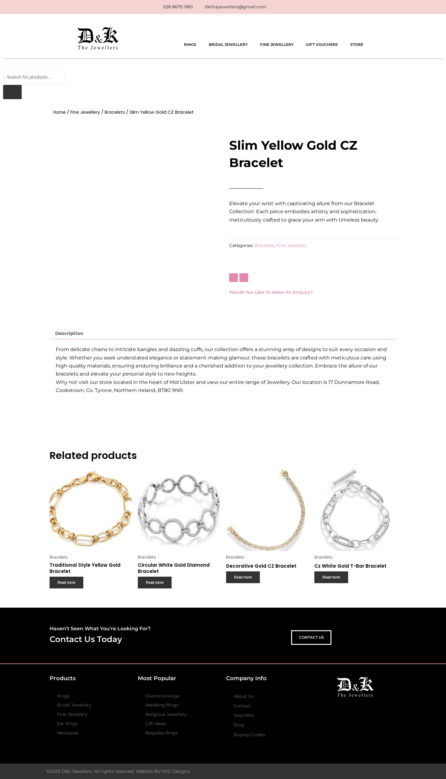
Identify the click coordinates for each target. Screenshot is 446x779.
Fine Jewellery (277, 44)
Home (60, 114)
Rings (190, 44)
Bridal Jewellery (228, 44)
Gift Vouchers (322, 44)
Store (356, 44)
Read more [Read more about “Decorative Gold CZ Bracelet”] (244, 581)
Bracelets (117, 114)
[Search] (12, 93)
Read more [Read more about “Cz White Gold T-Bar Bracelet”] (332, 581)
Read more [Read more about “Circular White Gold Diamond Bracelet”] (156, 586)
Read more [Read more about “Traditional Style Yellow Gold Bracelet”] (68, 586)
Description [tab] (70, 335)
